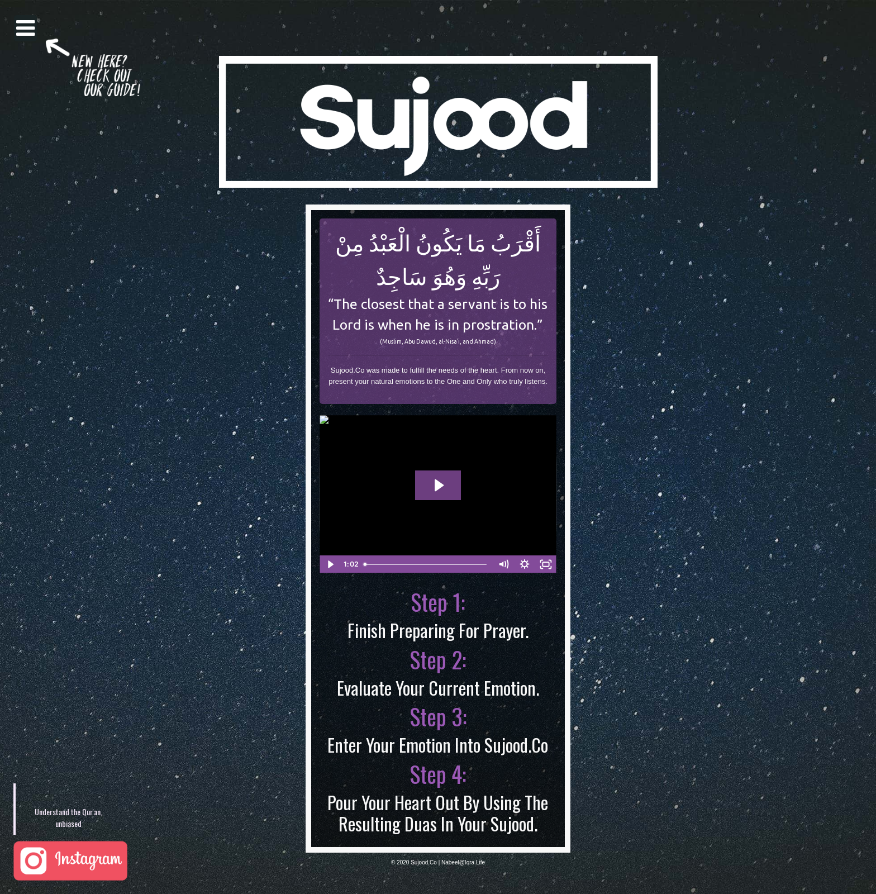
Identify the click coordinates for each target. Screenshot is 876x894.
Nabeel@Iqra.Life (463, 862)
